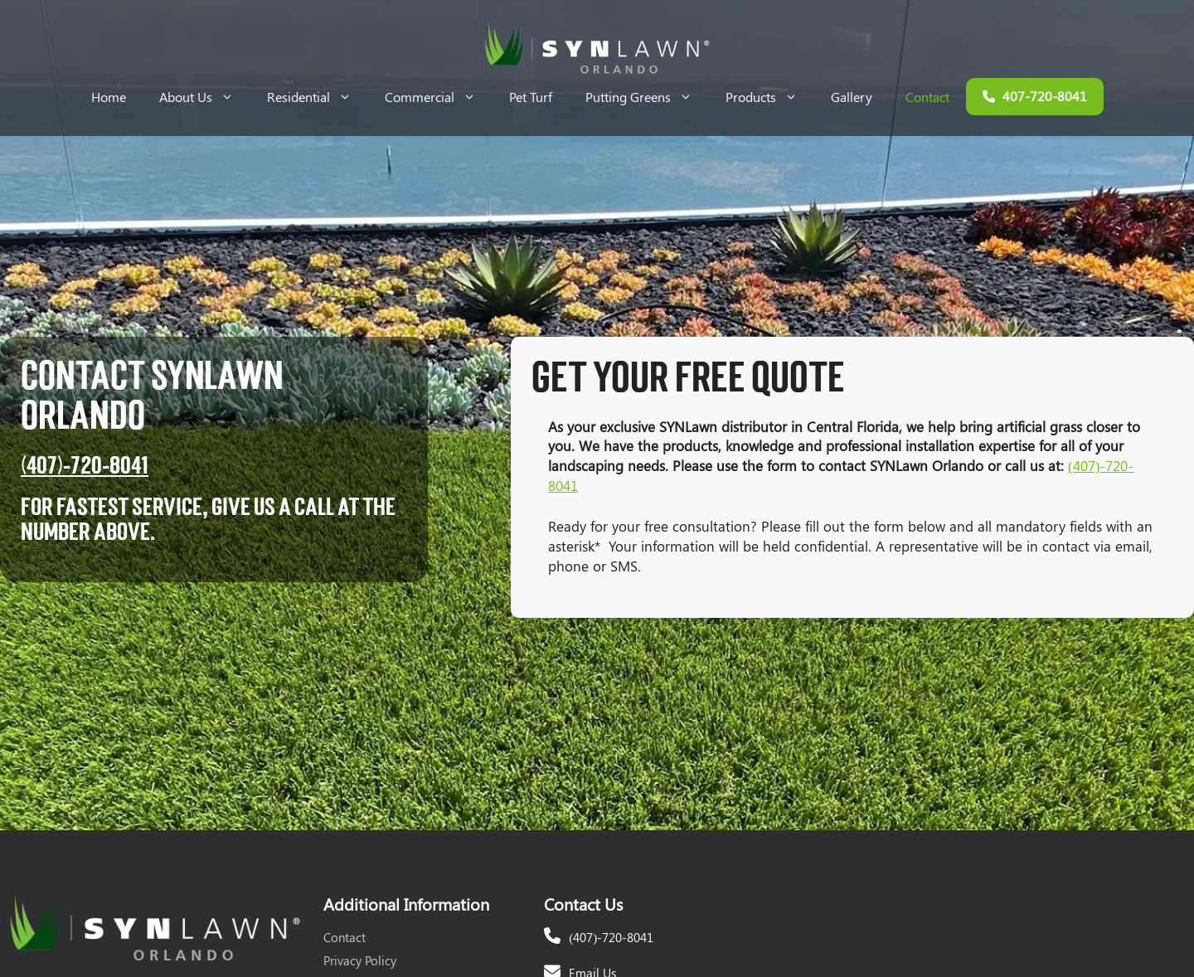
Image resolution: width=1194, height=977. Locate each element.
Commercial (439, 96)
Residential (317, 96)
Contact (927, 96)
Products (770, 96)
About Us (204, 96)
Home (108, 96)
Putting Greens (647, 96)
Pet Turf (530, 96)
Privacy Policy (359, 960)
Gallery (851, 96)
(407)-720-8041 (84, 466)
